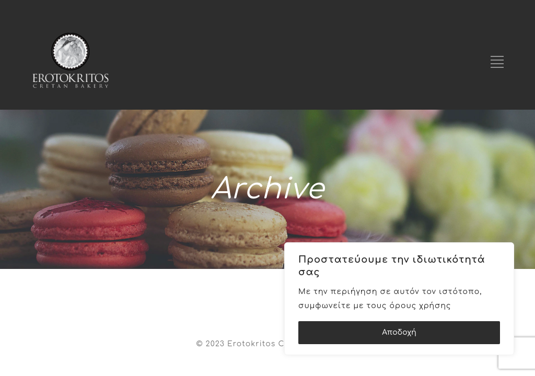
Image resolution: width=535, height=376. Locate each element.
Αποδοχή (399, 332)
